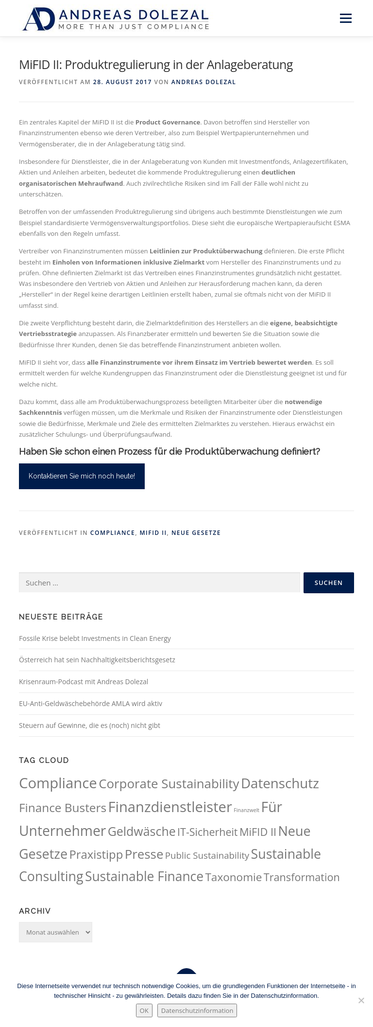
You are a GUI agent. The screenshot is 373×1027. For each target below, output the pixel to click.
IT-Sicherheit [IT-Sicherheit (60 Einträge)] (207, 832)
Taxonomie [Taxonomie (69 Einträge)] (233, 877)
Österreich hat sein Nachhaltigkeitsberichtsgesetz (97, 659)
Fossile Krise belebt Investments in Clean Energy (95, 638)
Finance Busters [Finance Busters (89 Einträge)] (62, 807)
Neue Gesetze (196, 533)
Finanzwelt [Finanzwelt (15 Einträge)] (246, 810)
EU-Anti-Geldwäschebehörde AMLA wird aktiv (90, 703)
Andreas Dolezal (203, 82)
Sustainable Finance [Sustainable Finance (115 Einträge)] (144, 876)
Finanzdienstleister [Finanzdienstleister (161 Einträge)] (170, 806)
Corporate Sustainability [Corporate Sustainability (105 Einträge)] (169, 783)
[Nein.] (361, 1000)
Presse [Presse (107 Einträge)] (144, 854)
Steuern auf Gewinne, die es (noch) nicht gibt (89, 725)
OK (144, 1010)
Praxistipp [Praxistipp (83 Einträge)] (96, 854)
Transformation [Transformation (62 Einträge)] (302, 877)
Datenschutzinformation (197, 1010)
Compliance (112, 533)
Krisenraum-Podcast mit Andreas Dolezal (83, 681)
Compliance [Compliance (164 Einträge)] (58, 783)
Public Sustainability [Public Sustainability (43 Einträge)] (207, 855)
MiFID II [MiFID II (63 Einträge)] (257, 832)
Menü (345, 18)
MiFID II (153, 533)
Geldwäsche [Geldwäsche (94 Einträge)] (142, 831)
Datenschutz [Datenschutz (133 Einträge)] (280, 783)
